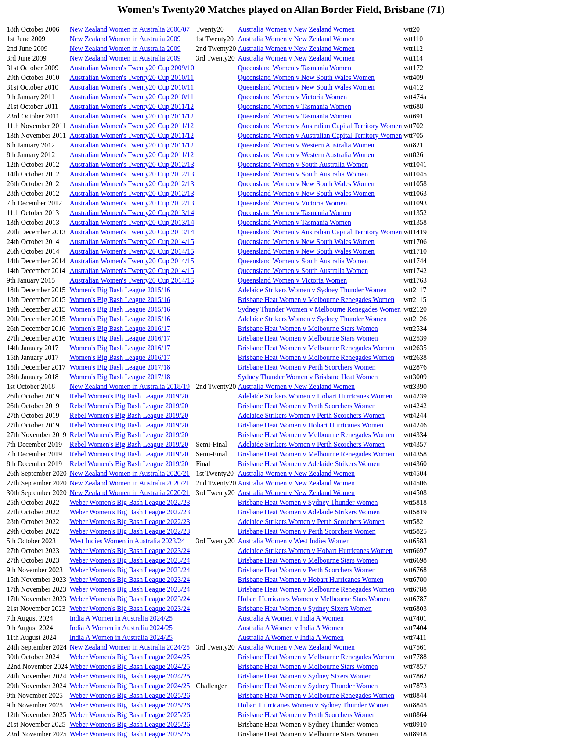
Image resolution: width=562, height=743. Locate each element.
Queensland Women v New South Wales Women (306, 77)
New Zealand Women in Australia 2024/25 (130, 647)
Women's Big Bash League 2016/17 (120, 328)
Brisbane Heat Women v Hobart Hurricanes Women (310, 425)
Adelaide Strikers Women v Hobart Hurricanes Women (315, 396)
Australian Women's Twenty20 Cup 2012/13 (132, 164)
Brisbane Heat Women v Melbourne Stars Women (308, 328)
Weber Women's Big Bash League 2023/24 (130, 550)
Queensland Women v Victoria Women (292, 97)
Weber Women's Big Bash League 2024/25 (130, 656)
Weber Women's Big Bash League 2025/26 (130, 695)
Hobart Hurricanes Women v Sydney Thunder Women (314, 705)
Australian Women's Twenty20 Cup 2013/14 (132, 212)
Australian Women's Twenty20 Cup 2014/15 (132, 241)
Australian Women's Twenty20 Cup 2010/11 (132, 77)
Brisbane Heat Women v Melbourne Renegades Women (316, 299)
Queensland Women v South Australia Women (303, 164)
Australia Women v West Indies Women (293, 541)
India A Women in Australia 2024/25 (121, 618)
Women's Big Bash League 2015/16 (120, 290)
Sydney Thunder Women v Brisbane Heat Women (308, 376)
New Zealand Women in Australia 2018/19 (130, 386)
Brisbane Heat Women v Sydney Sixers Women (304, 608)
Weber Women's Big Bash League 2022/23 (130, 502)
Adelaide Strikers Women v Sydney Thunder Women (312, 290)
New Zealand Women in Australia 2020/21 (130, 473)
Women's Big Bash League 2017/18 (120, 367)
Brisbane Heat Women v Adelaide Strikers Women (309, 463)
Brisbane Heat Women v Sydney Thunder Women (308, 502)
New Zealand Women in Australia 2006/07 (130, 29)
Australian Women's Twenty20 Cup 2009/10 (132, 68)
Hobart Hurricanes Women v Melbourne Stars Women (314, 599)
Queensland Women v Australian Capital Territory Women (320, 125)
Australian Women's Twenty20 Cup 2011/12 (132, 106)
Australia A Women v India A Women (290, 618)
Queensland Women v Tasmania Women (294, 68)
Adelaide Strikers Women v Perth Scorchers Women (311, 415)
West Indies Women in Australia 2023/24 (127, 541)
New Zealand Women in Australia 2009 (125, 39)
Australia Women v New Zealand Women (296, 29)
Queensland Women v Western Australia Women (306, 145)
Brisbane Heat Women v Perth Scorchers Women (306, 367)
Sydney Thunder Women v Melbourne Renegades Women (319, 309)
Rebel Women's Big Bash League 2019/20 (129, 396)
